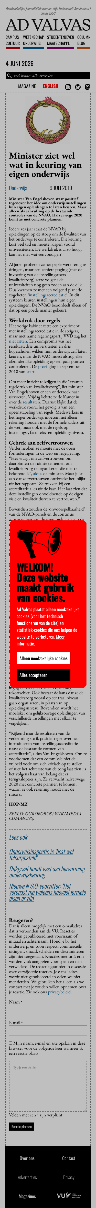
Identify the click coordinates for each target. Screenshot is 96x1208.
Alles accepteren (33, 675)
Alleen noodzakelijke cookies (43, 658)
